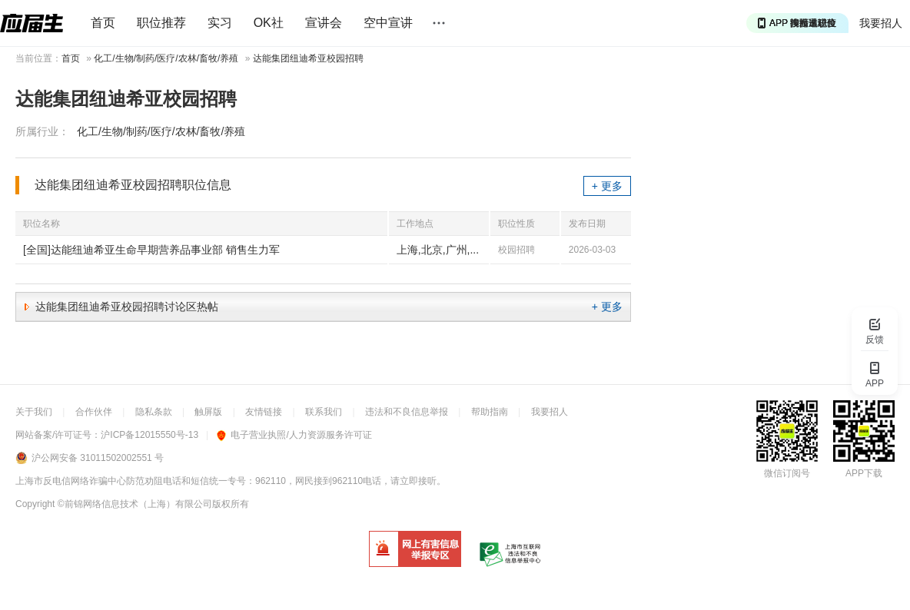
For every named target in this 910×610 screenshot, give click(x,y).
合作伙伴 (93, 411)
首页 (103, 22)
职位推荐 (161, 22)
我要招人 (880, 23)
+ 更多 (607, 186)
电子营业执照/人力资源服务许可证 (294, 434)
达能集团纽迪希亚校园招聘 (308, 58)
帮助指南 (489, 411)
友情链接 (263, 411)
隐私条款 (153, 411)
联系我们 (323, 411)
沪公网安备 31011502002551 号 (98, 458)
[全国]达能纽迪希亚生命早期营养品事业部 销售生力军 (151, 250)
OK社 (269, 22)
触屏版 (208, 411)
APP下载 (863, 473)
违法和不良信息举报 (406, 411)
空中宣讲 (388, 22)
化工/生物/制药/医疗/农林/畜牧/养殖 (166, 58)
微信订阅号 (787, 473)
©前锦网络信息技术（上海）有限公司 (135, 504)
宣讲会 (323, 22)
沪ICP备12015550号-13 (149, 434)
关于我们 (33, 411)
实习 (220, 22)
